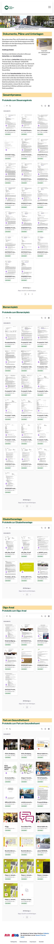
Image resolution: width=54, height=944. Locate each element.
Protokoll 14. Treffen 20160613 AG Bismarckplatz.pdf (43, 342)
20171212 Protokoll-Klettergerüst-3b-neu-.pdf (10, 689)
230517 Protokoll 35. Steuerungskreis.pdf (26, 154)
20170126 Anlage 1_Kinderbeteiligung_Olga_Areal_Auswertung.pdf (43, 641)
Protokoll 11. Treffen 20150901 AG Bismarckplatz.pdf (43, 367)
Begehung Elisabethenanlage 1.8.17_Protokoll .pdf (43, 577)
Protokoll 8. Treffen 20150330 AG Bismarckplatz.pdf (43, 391)
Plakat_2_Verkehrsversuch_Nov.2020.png (26, 875)
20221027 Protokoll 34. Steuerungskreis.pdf (26, 179)
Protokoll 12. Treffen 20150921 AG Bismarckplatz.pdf (26, 367)
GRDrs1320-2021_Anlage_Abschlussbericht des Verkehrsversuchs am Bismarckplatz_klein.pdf (10, 802)
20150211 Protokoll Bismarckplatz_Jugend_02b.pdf (43, 464)
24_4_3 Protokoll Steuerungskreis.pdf (43, 130)
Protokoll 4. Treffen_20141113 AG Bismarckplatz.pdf (10, 440)
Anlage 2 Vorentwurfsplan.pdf (26, 778)
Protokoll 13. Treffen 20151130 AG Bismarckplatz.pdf (10, 367)
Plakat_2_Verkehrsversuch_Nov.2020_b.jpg (10, 875)
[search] (41, 105)
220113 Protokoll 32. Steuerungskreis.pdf (10, 179)
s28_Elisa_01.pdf (26, 552)
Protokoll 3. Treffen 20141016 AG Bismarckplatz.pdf (26, 440)
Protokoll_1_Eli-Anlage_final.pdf (10, 577)
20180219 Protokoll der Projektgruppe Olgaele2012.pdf (43, 665)
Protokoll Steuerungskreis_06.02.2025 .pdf (26, 130)
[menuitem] (13, 942)
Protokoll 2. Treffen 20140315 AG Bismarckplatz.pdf (43, 440)
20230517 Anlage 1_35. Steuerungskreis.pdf (10, 154)
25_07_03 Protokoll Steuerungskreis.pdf (10, 130)
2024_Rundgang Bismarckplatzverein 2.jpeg (10, 753)
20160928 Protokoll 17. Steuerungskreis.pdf (10, 276)
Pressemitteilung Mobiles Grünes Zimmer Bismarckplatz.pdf (43, 802)
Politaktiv (46, 933)
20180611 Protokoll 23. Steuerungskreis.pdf (10, 228)
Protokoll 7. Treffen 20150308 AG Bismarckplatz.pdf (10, 415)
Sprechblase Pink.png (26, 826)
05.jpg (7, 826)
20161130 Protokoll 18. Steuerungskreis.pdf (43, 252)
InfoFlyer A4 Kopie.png (26, 899)
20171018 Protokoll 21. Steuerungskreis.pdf (43, 228)
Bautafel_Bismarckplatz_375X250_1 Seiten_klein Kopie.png (26, 851)
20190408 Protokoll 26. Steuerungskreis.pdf (10, 203)
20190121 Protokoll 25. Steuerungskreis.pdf (26, 203)
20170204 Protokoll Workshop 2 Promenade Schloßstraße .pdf (10, 665)
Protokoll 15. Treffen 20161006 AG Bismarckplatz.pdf (26, 342)
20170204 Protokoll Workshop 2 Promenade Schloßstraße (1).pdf (26, 641)
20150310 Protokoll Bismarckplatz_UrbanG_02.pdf (10, 464)
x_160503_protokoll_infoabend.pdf (43, 552)
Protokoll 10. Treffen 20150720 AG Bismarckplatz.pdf (10, 391)
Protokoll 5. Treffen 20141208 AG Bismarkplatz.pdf (43, 415)
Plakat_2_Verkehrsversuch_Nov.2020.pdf (43, 875)
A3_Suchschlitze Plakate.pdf (10, 778)
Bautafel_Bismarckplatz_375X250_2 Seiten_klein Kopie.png (10, 851)
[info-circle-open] (45, 105)
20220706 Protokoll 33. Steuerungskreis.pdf (43, 154)
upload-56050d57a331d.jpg (43, 851)
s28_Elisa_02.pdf (10, 552)
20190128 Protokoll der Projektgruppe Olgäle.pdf (26, 665)
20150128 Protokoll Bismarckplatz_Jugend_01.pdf (10, 488)
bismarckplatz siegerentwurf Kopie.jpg (43, 826)
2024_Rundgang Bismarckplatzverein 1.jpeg (26, 753)
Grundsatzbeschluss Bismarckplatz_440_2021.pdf (10, 342)
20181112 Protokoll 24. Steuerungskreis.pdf (43, 203)
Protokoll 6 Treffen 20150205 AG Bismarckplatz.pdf (26, 415)
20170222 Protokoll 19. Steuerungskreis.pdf (26, 252)
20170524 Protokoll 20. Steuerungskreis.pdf (10, 252)
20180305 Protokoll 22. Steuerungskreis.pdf (26, 228)
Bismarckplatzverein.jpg (43, 753)
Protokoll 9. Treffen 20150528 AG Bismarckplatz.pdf (26, 391)
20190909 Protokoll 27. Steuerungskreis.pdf (43, 179)
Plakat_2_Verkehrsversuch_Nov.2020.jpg (10, 899)
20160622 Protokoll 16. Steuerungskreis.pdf (26, 276)
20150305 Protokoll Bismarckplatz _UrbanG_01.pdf (26, 464)
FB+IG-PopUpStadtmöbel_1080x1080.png (43, 778)
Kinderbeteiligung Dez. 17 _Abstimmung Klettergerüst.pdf (10, 641)
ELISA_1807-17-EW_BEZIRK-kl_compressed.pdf (26, 577)
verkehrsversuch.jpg (26, 802)
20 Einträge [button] (27, 288)
